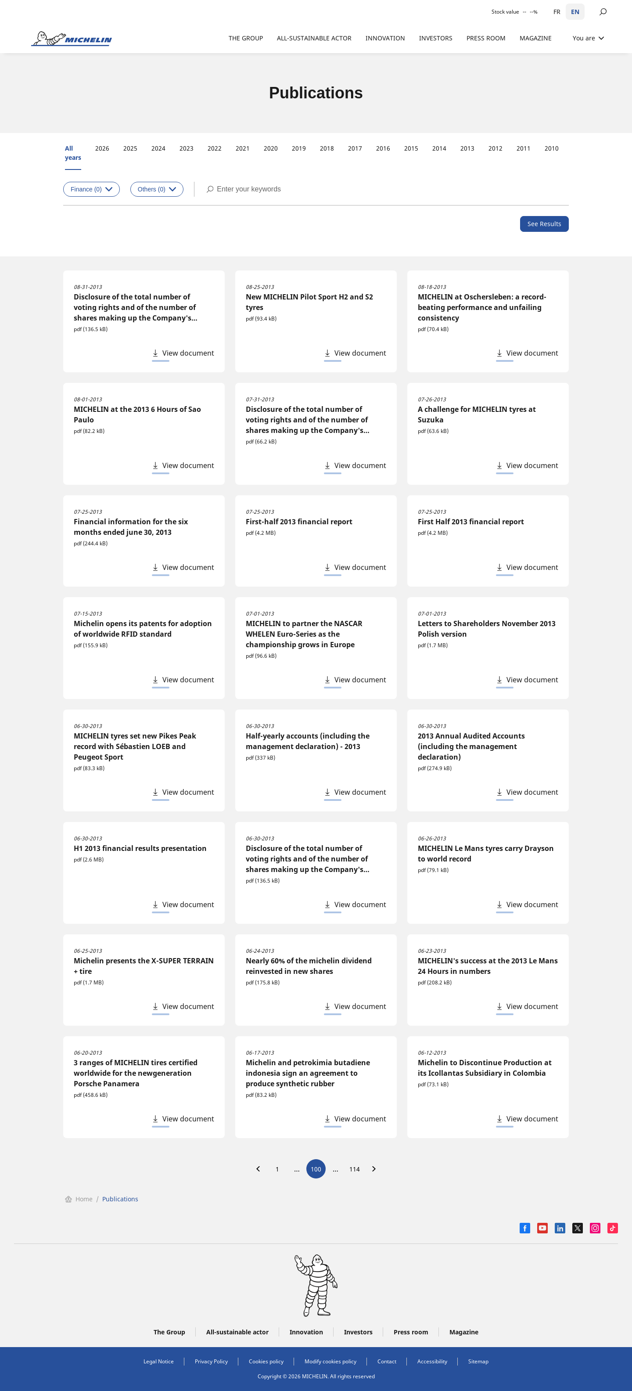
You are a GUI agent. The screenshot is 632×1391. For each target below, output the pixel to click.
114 (354, 1169)
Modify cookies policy (330, 1361)
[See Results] (544, 224)
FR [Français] (556, 11)
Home (79, 1199)
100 (316, 1169)
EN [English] (575, 11)
